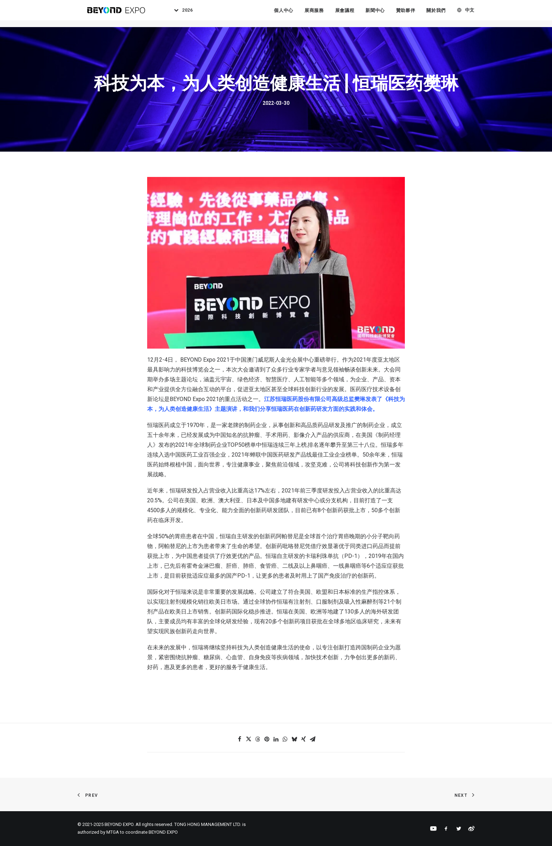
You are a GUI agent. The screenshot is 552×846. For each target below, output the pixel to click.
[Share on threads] (257, 739)
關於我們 (436, 14)
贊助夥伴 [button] (405, 14)
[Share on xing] (303, 739)
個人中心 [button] (283, 14)
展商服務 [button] (314, 14)
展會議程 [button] (345, 14)
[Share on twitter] (248, 739)
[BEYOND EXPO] (116, 13)
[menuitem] (186, 13)
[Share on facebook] (239, 739)
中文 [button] (470, 14)
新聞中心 (375, 14)
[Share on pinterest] (267, 739)
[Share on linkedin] (276, 739)
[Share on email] (312, 739)
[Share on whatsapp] (285, 739)
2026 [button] (193, 14)
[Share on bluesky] (294, 739)
